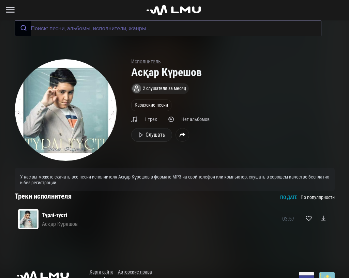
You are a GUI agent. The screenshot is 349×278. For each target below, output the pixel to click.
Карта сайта (101, 272)
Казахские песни (151, 105)
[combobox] (168, 28)
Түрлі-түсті (54, 215)
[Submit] (23, 28)
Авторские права (135, 272)
